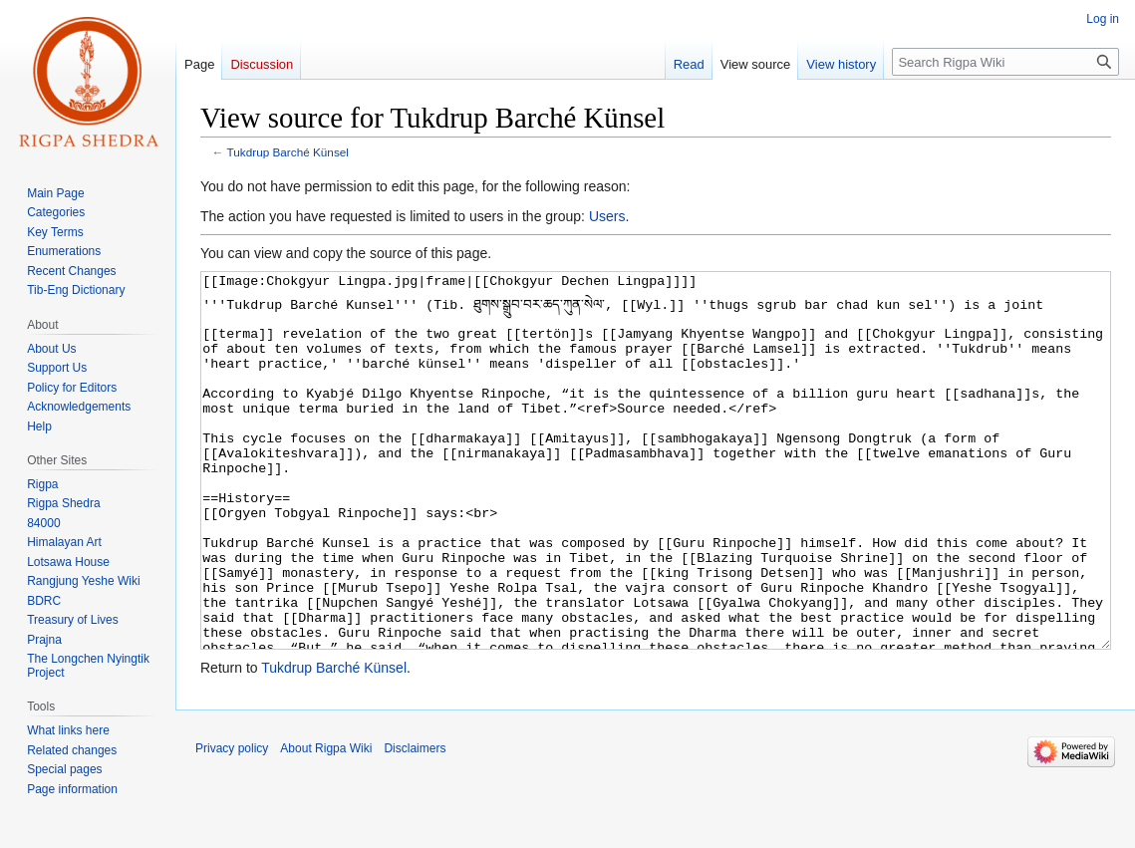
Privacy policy (231, 823)
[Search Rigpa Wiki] (1005, 62)
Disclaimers (414, 823)
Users (607, 216)
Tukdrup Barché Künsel (288, 151)
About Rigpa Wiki (326, 823)
